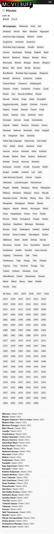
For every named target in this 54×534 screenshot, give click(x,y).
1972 (43, 340)
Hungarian (12, 135)
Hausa (44, 125)
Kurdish (17, 167)
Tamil (34, 255)
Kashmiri (43, 151)
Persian (6, 219)
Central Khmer (9, 83)
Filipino (6, 109)
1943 (36, 366)
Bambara (16, 57)
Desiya (38, 94)
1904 (5, 403)
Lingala (38, 177)
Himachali (28, 130)
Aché (33, 26)
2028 (31, 293)
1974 (28, 340)
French (33, 109)
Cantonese (27, 78)
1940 (13, 372)
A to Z (6, 19)
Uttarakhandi (8, 276)
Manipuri (27, 193)
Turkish (6, 271)
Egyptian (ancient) (10, 104)
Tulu (42, 265)
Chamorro (22, 83)
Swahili (19, 250)
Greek (26, 120)
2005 (20, 314)
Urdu (35, 271)
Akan (25, 31)
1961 (36, 351)
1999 (20, 319)
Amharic (30, 36)
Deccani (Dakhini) (25, 94)
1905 (43, 398)
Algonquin (44, 31)
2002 (43, 314)
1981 (20, 335)
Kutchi (45, 167)
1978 (43, 335)
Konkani (6, 161)
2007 (5, 314)
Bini (12, 68)
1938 (28, 372)
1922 (13, 387)
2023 (20, 299)
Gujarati (6, 125)
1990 (43, 325)
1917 (5, 392)
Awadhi (31, 47)
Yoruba (6, 286)
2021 (36, 299)
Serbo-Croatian (19, 234)
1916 (13, 392)
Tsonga (34, 265)
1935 (5, 377)
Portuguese (25, 219)
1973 (36, 340)
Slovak (43, 239)
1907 (28, 398)
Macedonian (36, 182)
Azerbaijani (17, 52)
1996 (43, 319)
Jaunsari (6, 151)
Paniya (27, 213)
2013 (5, 309)
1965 (5, 351)
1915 (20, 392)
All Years (7, 293)
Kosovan (25, 161)
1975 (20, 340)
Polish (14, 219)
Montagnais (20, 203)
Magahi (6, 187)
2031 (16, 293)
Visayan (41, 276)
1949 (36, 361)
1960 (43, 351)
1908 (20, 398)
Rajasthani (18, 224)
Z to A (14, 19)
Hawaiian (7, 130)
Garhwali (32, 114)
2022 (28, 299)
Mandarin (17, 193)
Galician (14, 114)
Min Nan (23, 198)
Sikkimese (7, 239)
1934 (13, 377)
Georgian (7, 120)
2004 (28, 314)
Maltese (6, 193)
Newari (24, 208)
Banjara (26, 57)
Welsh (5, 281)
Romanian (40, 224)
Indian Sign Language (12, 140)
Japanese (30, 146)
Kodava (31, 156)
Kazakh (6, 156)
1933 (20, 377)
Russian (6, 229)
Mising (33, 198)
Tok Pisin (24, 265)
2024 (13, 299)
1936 (43, 372)
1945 (20, 366)
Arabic (39, 36)
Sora (25, 245)
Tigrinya (6, 265)
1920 (28, 387)
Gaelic (5, 114)
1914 (28, 392)
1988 (13, 330)
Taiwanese (17, 255)
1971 (5, 345)
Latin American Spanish (13, 177)
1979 (36, 335)
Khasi (23, 156)
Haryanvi (35, 125)
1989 (5, 330)
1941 (5, 372)
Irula (5, 146)
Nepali (15, 208)
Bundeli (6, 78)
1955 (36, 356)
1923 (5, 387)
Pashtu (43, 213)
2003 (36, 314)
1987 (20, 330)
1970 (13, 345)
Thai (34, 260)
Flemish (24, 109)
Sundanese (8, 250)
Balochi (6, 57)
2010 (28, 309)
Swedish (28, 250)
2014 (43, 304)
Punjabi (36, 219)
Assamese (30, 42)
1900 (36, 403)
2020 (43, 299)
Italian (12, 146)
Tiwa (15, 265)
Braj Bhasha (8, 73)
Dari (13, 94)
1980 (28, 335)
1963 (20, 351)
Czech (45, 88)
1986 (28, 330)
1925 (36, 382)
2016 (28, 304)
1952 (13, 361)
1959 (5, 356)
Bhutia (5, 68)
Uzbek (19, 276)
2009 (36, 309)
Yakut (30, 281)
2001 (5, 319)
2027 (39, 293)
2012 (13, 309)
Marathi (45, 193)
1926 (28, 382)
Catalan (38, 78)
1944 (28, 366)
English (24, 104)
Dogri (24, 99)
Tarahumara (8, 260)
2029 (23, 293)
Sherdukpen (34, 234)
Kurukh (26, 167)
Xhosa (22, 281)
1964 (13, 351)
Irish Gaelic (42, 140)
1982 (13, 335)
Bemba (18, 62)
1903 (13, 403)
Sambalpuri (25, 229)
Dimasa (15, 99)
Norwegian (35, 208)
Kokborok (42, 156)
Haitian (15, 125)
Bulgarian (44, 73)
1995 (5, 325)
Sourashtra (35, 245)
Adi (39, 26)
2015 (36, 304)
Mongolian (7, 203)
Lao (33, 172)
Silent (17, 239)
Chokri (15, 88)
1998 (28, 319)
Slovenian (7, 245)
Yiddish (38, 281)
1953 (5, 361)
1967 (36, 345)
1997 (36, 319)
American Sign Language (13, 36)
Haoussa (25, 125)
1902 (20, 403)
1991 (36, 325)
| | (12, 413)
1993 (20, 325)
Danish (6, 94)
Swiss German (41, 250)
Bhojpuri (46, 62)
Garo (41, 114)
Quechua (7, 224)
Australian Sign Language (14, 47)
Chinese (6, 88)
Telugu (27, 260)
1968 (28, 345)
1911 (5, 398)
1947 (5, 366)
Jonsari (15, 151)
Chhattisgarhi (35, 83)
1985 (36, 330)
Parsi (35, 213)
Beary (44, 57)
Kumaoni (35, 161)
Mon (48, 198)
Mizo (41, 198)
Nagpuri (6, 208)
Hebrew (17, 130)
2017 (20, 304)
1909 (13, 398)
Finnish (15, 109)
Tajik (27, 255)
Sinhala (34, 239)
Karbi (34, 151)
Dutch (31, 99)
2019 (5, 304)
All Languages (9, 26)
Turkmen (16, 271)
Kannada (25, 151)
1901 (28, 403)
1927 (20, 382)
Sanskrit (36, 229)
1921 (20, 387)
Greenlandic (37, 120)
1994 (13, 325)
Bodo (19, 68)
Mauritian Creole (10, 198)
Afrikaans (7, 31)
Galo (23, 114)
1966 (43, 345)
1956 (28, 356)
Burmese (16, 78)
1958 (13, 356)
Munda (40, 203)
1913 (36, 392)
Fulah (41, 109)
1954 (43, 356)
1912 (43, 392)
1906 (36, 398)
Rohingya (29, 224)
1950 (28, 361)
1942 (43, 366)
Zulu (14, 286)
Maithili (15, 187)
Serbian (6, 234)
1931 (36, 377)
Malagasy (25, 187)
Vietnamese (30, 276)
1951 (20, 361)
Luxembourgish (21, 182)
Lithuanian (7, 182)
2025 (5, 299)
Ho (4, 135)
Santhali (45, 229)
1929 (5, 382)
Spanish (46, 245)
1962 (28, 351)
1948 (43, 361)
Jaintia (20, 146)
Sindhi (25, 239)
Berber (37, 62)
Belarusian (7, 62)
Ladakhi (15, 172)
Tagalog (6, 255)
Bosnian (36, 68)
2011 (20, 309)
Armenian (19, 42)
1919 (36, 387)
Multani (31, 203)
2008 (43, 309)
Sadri (14, 229)
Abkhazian (23, 26)
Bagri (46, 52)
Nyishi (45, 208)
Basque (35, 57)
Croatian (36, 88)
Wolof (13, 281)
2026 (46, 293)
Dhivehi (6, 99)
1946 (13, 366)
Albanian (33, 31)
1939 (20, 372)
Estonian (33, 104)
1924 (43, 382)
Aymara (40, 47)
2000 (13, 319)
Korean (16, 161)
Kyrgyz (6, 172)
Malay (35, 187)
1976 (13, 340)
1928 (13, 382)
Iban (22, 135)
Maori (36, 193)
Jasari (39, 146)
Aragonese (7, 42)
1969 (20, 345)
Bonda (27, 68)
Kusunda (36, 167)
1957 (20, 356)
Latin (40, 172)
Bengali (27, 62)
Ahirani (17, 31)
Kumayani (7, 167)
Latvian (29, 177)
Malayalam (45, 187)
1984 (43, 330)
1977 (5, 340)
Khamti (15, 156)
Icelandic (31, 135)
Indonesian (29, 140)
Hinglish (45, 130)
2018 (13, 304)
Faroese (43, 104)
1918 (43, 387)
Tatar (18, 260)
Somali (17, 245)
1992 (28, 325)
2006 (13, 314)
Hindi (37, 130)
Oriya (5, 213)
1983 (5, 335)
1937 (36, 372)
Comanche (25, 88)
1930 (43, 377)
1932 (28, 377)
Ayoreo (6, 52)
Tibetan (42, 260)
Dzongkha (41, 99)
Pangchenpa (16, 213)
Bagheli (37, 52)
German (17, 120)
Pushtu (45, 219)
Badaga (28, 52)
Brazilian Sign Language (26, 73)
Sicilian (45, 234)
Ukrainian (26, 271)
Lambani (25, 172)
